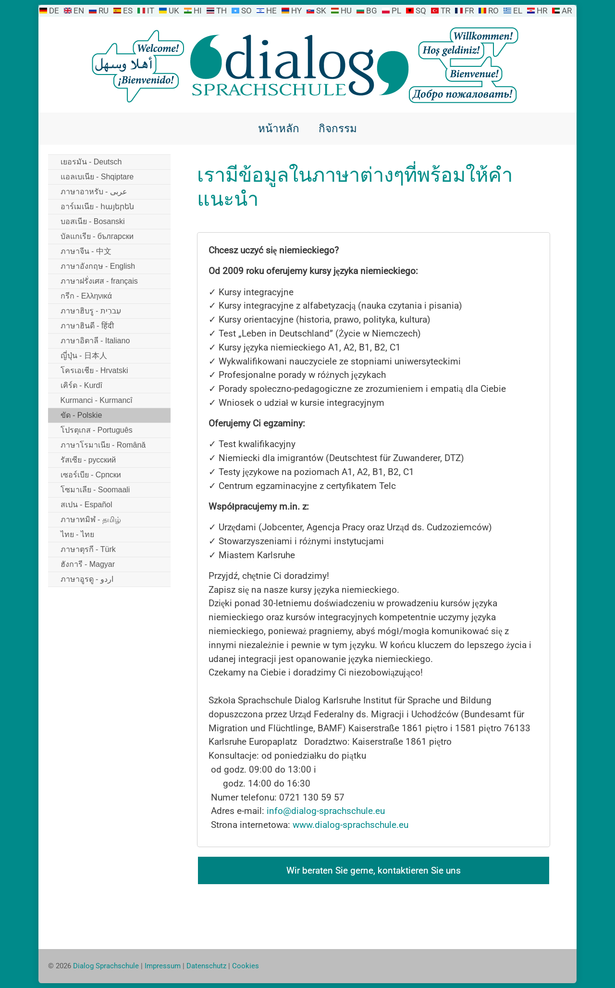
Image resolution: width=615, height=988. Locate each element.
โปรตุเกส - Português (97, 430)
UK (174, 10)
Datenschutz (206, 966)
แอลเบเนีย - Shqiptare (97, 177)
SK (321, 10)
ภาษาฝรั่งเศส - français (99, 281)
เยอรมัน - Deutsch (91, 162)
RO (493, 10)
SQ (421, 10)
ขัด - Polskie (81, 415)
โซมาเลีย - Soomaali (95, 490)
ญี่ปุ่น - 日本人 (84, 355)
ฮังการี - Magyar (88, 564)
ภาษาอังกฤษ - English (98, 266)
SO (246, 10)
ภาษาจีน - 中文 (86, 251)
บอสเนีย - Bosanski (93, 221)
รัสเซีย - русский (88, 460)
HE (271, 10)
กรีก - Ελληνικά (86, 296)
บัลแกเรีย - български (97, 236)
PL (396, 10)
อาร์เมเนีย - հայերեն (97, 206)
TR (445, 10)
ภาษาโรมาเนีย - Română (103, 445)
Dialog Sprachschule (106, 966)
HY (296, 10)
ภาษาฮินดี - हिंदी (87, 326)
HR (542, 10)
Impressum (163, 966)
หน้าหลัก (278, 128)
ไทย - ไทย (77, 534)
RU (103, 10)
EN (79, 10)
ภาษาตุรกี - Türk (88, 549)
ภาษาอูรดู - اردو (87, 579)
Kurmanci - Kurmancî (97, 400)
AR (567, 10)
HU (346, 10)
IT (150, 10)
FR (469, 10)
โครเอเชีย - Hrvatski (94, 370)
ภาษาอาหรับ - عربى (94, 192)
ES (128, 10)
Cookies (245, 966)
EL (517, 10)
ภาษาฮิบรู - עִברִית (91, 311)
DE (54, 10)
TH (221, 10)
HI (198, 10)
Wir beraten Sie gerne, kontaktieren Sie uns (373, 870)
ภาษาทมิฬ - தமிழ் (91, 519)
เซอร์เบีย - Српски (91, 475)
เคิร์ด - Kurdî (81, 385)
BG (371, 10)
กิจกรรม (338, 128)
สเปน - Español (86, 504)
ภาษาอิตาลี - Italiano (95, 341)
